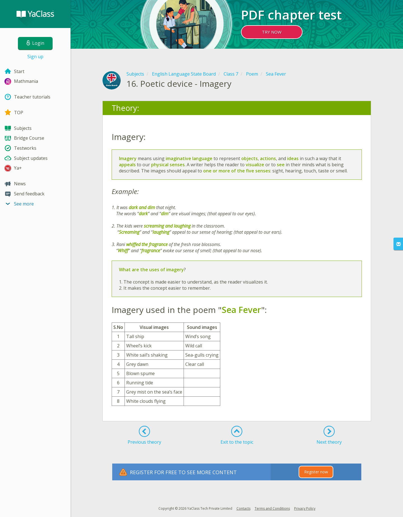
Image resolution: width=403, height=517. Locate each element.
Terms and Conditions (272, 508)
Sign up (35, 56)
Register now (316, 471)
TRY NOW (272, 32)
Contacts (243, 508)
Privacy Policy (304, 508)
